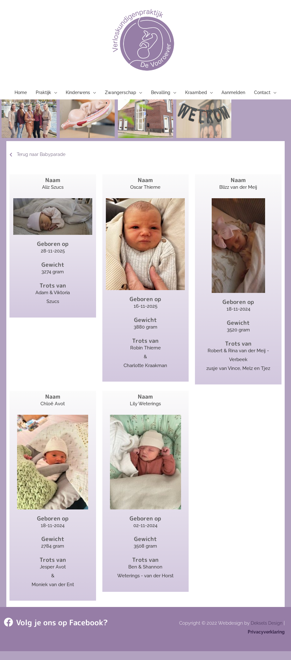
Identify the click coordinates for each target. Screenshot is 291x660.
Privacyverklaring (265, 641)
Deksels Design (265, 632)
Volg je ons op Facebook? (50, 631)
